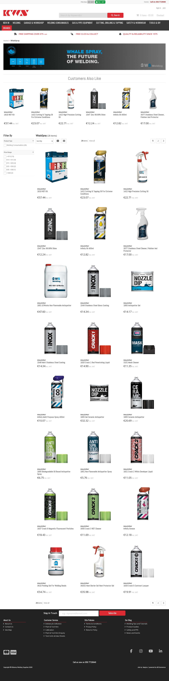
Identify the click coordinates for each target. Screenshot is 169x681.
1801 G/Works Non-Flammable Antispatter (54, 305)
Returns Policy (90, 630)
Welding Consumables (58, 22)
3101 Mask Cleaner (131, 362)
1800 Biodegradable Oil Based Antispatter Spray (53, 472)
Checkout (160, 15)
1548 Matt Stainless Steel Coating (51, 362)
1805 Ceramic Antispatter (133, 417)
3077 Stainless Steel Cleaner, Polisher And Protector (152, 116)
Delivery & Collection (52, 624)
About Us (7, 624)
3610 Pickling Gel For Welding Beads (51, 585)
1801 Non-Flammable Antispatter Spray (96, 471)
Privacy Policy (90, 627)
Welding (16, 22)
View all (92, 141)
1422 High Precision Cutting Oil (70, 116)
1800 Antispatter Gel (131, 305)
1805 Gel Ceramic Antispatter (92, 417)
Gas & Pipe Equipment (82, 22)
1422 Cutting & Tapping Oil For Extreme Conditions (42, 116)
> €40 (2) (10, 173)
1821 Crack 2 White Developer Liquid (137, 471)
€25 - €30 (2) (11, 166)
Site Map (7, 630)
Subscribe (112, 613)
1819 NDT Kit (9, 114)
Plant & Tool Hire (50, 627)
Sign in (158, 8)
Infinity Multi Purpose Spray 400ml (50, 417)
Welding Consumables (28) (17, 145)
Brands (6, 28)
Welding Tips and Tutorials (136, 624)
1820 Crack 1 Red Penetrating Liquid (95, 362)
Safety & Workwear (136, 22)
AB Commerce (161, 667)
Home (146, 2)
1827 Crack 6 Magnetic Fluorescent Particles (55, 528)
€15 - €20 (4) (11, 163)
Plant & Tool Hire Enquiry (54, 633)
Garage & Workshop (34, 22)
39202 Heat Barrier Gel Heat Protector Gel (97, 585)
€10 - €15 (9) (11, 160)
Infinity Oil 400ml (119, 114)
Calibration (48, 630)
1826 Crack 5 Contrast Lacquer (136, 585)
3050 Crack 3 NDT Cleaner (90, 528)
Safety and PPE (131, 630)
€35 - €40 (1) (11, 170)
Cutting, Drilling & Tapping (109, 22)
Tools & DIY (154, 22)
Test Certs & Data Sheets (54, 636)
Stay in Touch (50, 613)
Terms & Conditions (93, 624)
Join (164, 8)
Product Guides (132, 627)
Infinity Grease (129, 528)
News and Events (132, 633)
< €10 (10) (10, 156)
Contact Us (8, 627)
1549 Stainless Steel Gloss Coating (94, 305)
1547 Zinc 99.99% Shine (95, 114)
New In (6, 22)
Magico (145, 667)
